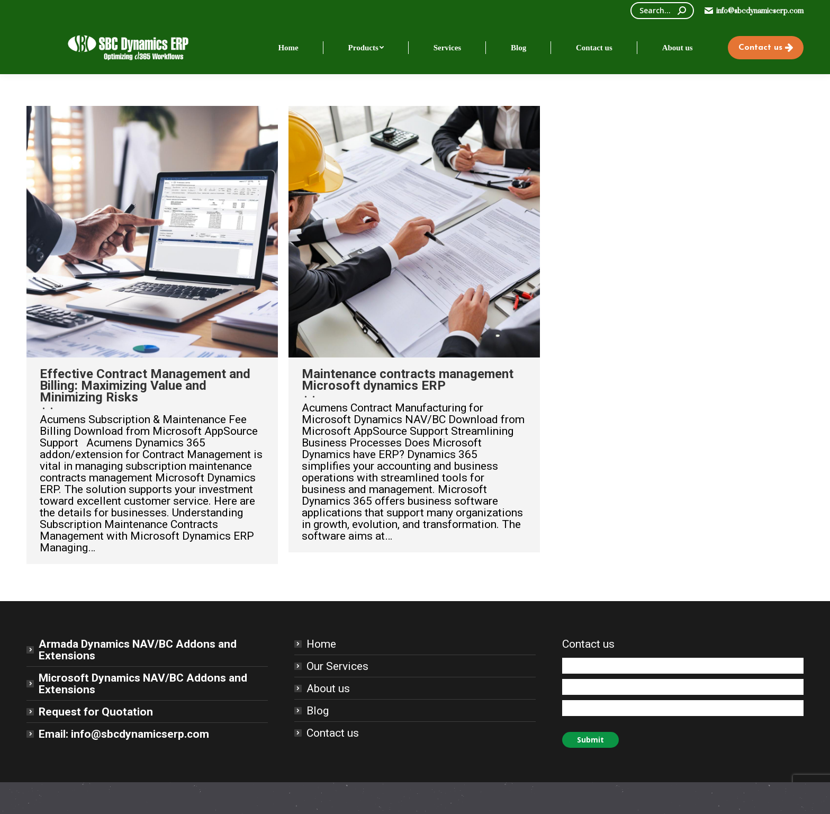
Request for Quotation (96, 712)
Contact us (332, 733)
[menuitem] (288, 47)
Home (321, 644)
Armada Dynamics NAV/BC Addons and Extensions (138, 649)
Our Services (337, 666)
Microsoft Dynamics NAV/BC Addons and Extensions (143, 683)
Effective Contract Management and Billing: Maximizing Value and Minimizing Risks (145, 385)
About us (328, 688)
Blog (317, 711)
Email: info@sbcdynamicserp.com (124, 734)
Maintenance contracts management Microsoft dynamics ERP (407, 379)
